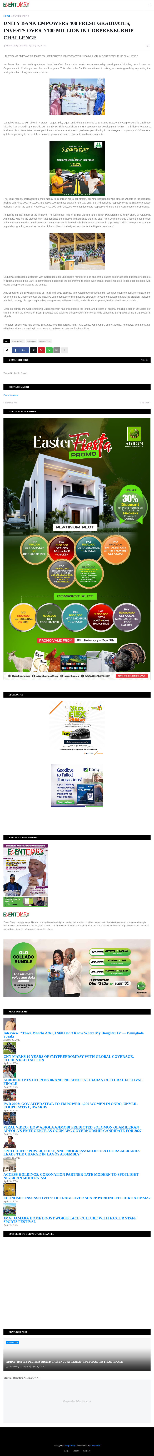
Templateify (69, 1445)
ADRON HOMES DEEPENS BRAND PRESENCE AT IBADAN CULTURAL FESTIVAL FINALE (72, 1082)
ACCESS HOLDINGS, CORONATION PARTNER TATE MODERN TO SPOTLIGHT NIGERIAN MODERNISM (71, 1176)
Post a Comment (10, 395)
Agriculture (31, 341)
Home (6, 15)
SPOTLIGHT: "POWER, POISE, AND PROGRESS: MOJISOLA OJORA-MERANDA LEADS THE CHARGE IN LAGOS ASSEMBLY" (71, 1152)
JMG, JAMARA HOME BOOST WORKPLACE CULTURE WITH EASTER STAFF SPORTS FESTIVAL (69, 1220)
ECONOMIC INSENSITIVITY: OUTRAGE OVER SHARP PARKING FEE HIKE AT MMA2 (77, 1198)
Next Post (144, 402)
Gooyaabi (95, 1445)
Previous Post (11, 402)
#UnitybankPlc (20, 15)
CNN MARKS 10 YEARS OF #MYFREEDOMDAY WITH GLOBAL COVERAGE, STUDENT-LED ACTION (68, 1058)
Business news (44, 341)
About (76, 1450)
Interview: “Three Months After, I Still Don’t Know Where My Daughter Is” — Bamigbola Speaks (73, 1035)
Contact (86, 1450)
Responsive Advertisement (77, 1401)
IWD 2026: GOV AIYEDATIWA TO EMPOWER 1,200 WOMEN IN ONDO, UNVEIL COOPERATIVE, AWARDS (70, 1105)
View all (144, 360)
